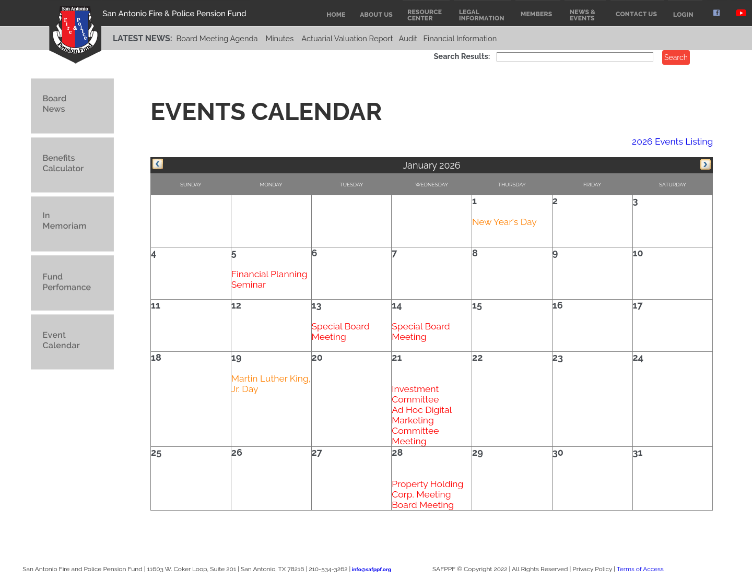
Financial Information (460, 38)
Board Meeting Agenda (216, 38)
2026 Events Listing (672, 141)
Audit (408, 38)
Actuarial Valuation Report (347, 38)
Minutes (280, 38)
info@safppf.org (371, 569)
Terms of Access (640, 569)
